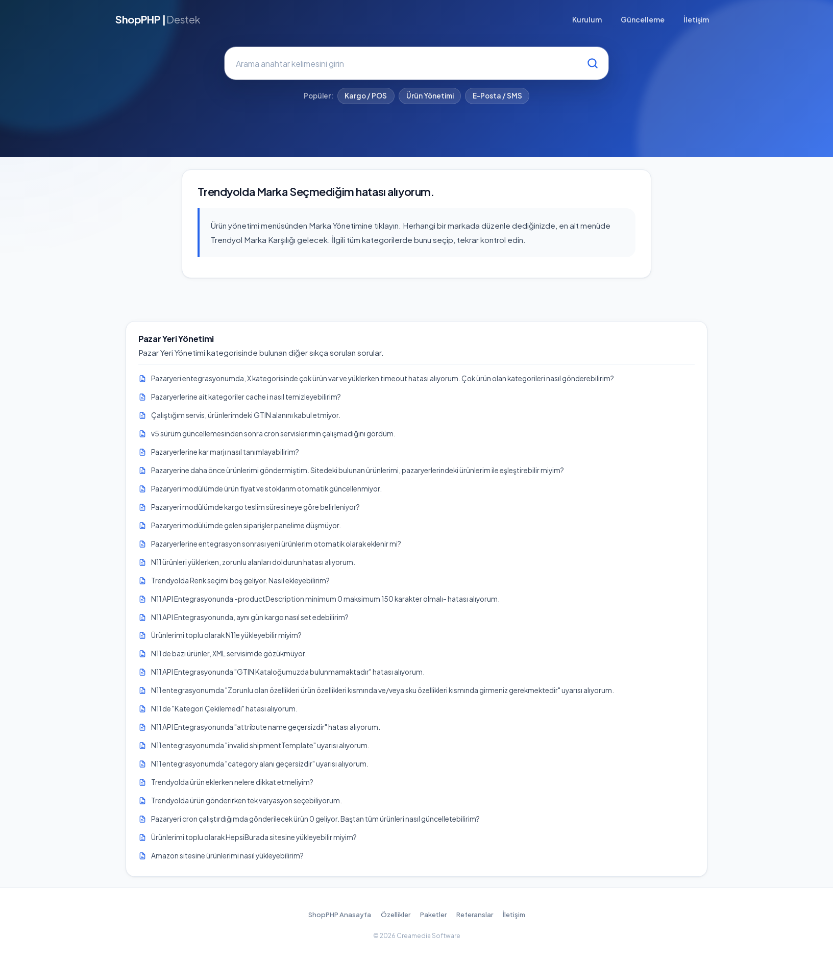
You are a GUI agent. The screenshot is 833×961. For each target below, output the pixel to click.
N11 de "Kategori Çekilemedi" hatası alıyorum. (224, 708)
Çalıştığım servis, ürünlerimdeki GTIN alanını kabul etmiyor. (245, 415)
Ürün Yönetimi (430, 95)
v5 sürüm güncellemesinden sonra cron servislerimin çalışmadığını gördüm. (273, 433)
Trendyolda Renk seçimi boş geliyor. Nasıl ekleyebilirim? (240, 580)
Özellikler (395, 914)
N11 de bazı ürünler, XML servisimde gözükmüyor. (229, 653)
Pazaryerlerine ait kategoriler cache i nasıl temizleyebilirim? (246, 396)
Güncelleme (643, 19)
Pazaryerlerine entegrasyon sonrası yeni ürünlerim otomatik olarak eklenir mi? (276, 543)
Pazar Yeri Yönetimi (176, 338)
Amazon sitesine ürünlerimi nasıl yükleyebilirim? (227, 855)
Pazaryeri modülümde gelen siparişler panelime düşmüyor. (246, 525)
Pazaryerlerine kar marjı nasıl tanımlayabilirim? (225, 452)
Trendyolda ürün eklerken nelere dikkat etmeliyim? (232, 782)
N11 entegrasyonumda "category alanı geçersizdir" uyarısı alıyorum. (260, 763)
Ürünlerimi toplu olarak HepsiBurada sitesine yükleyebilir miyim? (254, 837)
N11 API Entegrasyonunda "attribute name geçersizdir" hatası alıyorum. (265, 727)
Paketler (433, 914)
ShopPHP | (158, 19)
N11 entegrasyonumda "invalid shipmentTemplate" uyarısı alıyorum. (260, 745)
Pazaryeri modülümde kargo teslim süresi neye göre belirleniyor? (255, 507)
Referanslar (474, 914)
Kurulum (587, 19)
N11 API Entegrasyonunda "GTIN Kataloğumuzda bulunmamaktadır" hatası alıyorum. (288, 672)
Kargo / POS (366, 95)
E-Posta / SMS (497, 95)
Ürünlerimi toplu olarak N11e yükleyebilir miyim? (226, 635)
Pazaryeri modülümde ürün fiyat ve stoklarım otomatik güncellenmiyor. (266, 488)
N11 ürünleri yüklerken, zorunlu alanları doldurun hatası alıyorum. (253, 562)
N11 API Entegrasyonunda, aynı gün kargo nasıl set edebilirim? (250, 617)
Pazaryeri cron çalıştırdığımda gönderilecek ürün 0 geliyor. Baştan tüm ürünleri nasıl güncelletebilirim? (315, 819)
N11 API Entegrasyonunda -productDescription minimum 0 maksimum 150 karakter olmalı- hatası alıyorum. (325, 599)
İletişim (696, 19)
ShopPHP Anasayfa (339, 914)
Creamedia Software (428, 936)
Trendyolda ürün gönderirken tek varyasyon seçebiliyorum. (246, 800)
